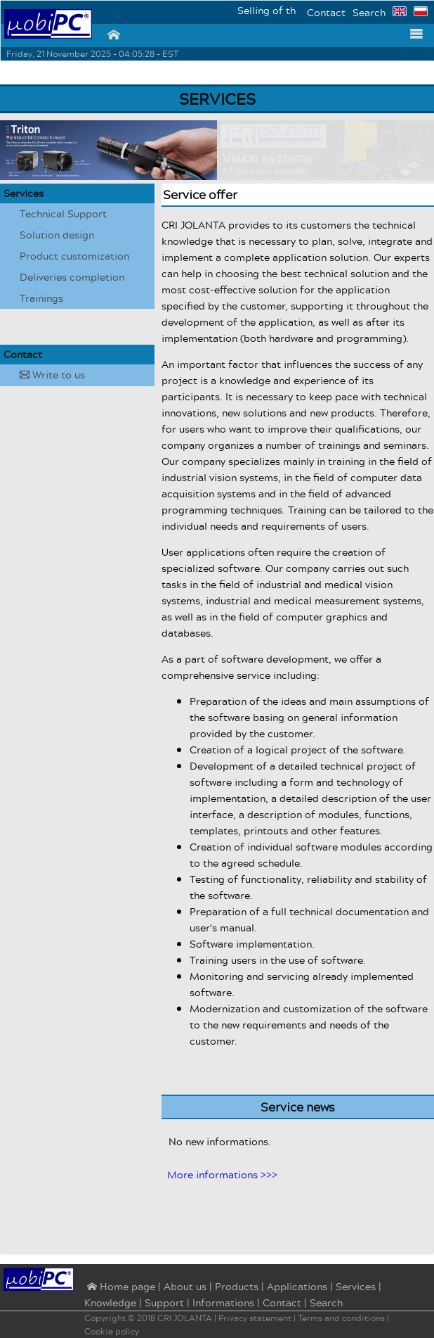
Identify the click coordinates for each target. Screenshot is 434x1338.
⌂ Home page (119, 1287)
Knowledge (110, 1302)
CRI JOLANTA (184, 1318)
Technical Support (63, 213)
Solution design (57, 235)
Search (369, 12)
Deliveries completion (72, 277)
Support (164, 1302)
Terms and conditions (341, 1318)
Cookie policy (111, 1331)
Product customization (74, 256)
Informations (223, 1302)
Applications (297, 1286)
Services (24, 193)
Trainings (41, 298)
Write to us (52, 375)
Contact (326, 12)
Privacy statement (254, 1318)
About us (185, 1286)
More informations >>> (222, 1174)
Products (236, 1286)
